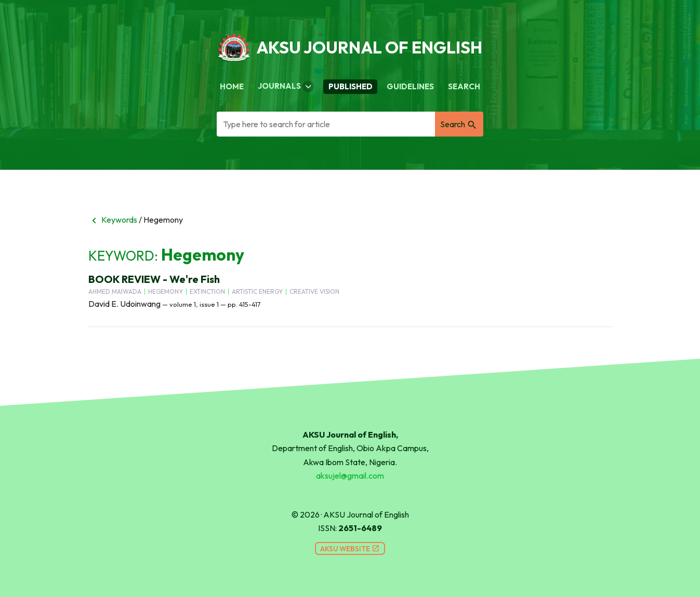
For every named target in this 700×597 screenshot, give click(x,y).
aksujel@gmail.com (350, 475)
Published (350, 86)
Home (232, 86)
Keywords (112, 219)
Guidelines (410, 86)
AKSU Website (350, 548)
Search (464, 86)
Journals (286, 86)
